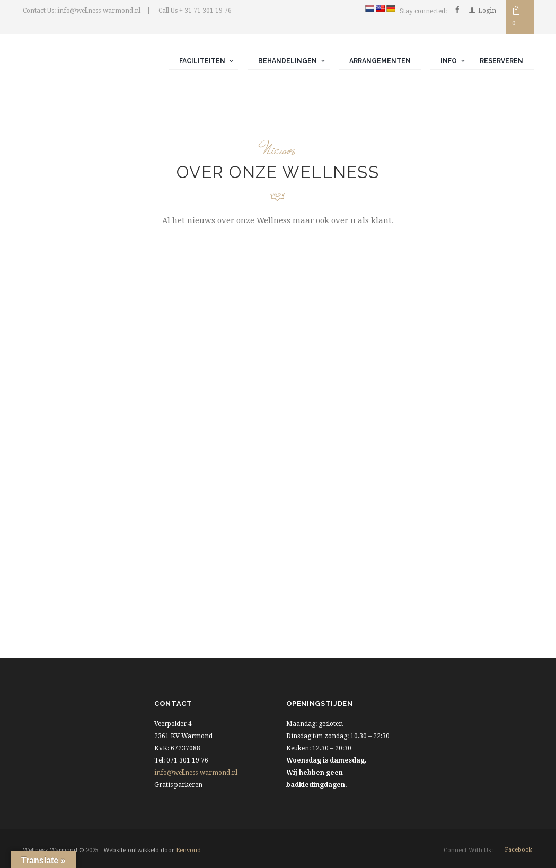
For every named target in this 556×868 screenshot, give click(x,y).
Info (448, 61)
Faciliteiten (202, 61)
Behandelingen (287, 61)
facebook (518, 849)
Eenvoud (188, 850)
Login (487, 10)
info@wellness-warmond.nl (195, 772)
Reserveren (501, 61)
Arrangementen (380, 61)
